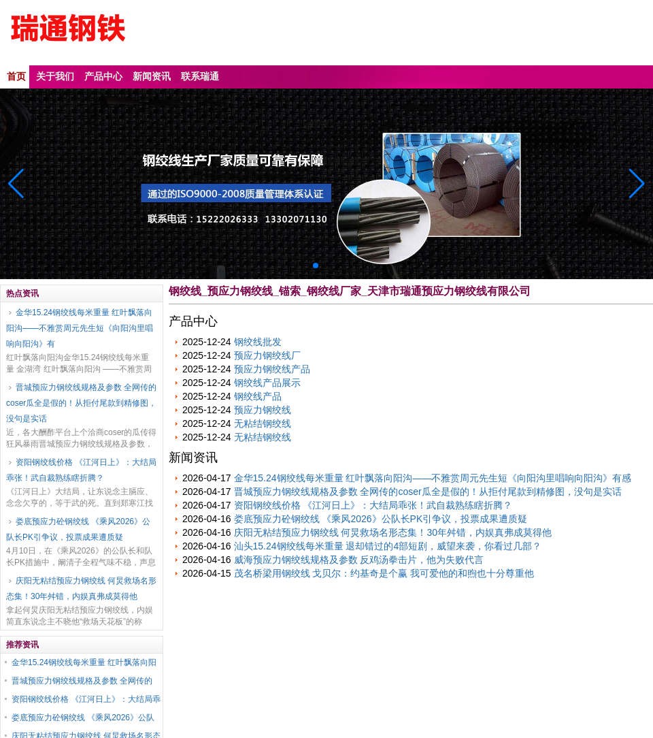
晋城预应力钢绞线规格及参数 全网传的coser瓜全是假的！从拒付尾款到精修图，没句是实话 (81, 403)
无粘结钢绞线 (262, 423)
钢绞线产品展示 (267, 382)
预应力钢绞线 (262, 409)
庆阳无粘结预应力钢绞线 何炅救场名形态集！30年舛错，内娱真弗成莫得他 (81, 588)
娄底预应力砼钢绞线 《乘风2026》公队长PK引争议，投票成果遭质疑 (78, 529)
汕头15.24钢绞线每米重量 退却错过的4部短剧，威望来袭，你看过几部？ (388, 546)
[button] (637, 184)
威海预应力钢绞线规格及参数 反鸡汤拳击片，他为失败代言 (359, 559)
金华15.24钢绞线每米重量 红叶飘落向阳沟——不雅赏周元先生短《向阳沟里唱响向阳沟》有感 (433, 477)
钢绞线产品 (258, 396)
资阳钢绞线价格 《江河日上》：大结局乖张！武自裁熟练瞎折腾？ (81, 470)
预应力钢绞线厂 (267, 355)
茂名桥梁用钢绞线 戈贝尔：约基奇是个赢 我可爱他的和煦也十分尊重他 (384, 573)
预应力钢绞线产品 (272, 369)
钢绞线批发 (258, 341)
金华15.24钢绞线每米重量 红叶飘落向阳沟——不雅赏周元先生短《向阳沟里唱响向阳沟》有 (79, 328)
